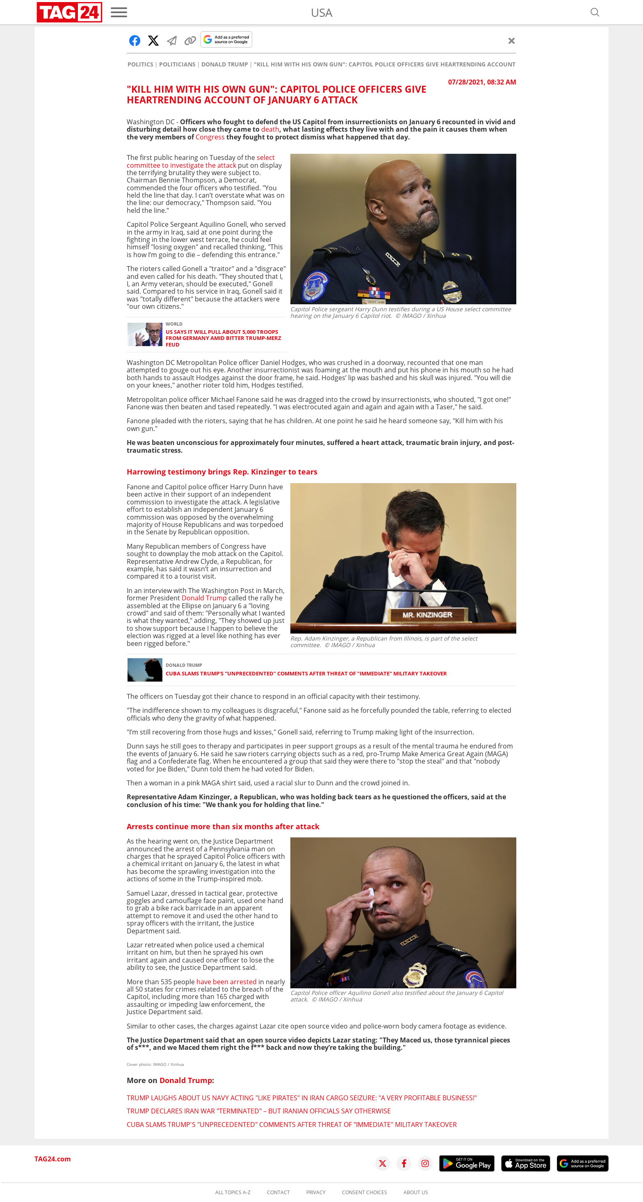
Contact (278, 1192)
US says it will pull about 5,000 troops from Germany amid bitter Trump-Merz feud (223, 338)
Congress (210, 136)
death (270, 129)
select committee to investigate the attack (201, 161)
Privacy (316, 1192)
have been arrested (227, 981)
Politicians (177, 64)
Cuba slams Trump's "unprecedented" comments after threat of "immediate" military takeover (306, 674)
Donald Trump (224, 64)
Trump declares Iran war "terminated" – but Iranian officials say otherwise (259, 1110)
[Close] (511, 40)
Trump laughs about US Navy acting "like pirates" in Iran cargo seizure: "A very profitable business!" (302, 1097)
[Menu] (119, 12)
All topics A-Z (233, 1192)
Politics (140, 64)
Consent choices (364, 1192)
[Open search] (595, 12)
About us (416, 1192)
